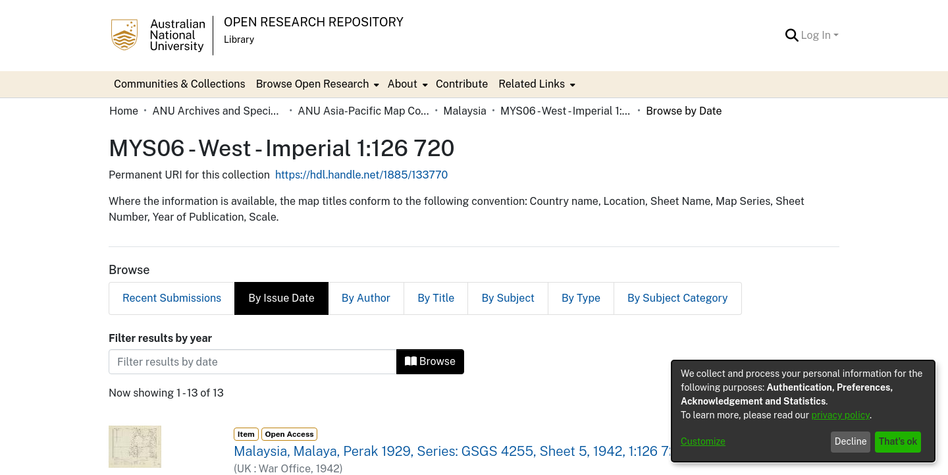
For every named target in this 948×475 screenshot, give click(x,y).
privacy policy (841, 415)
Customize (703, 441)
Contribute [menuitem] (462, 84)
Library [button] (239, 39)
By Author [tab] (366, 298)
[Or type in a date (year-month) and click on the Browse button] (253, 361)
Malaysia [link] (465, 111)
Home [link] (123, 111)
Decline (851, 441)
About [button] (402, 84)
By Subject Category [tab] (677, 298)
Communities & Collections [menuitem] (180, 84)
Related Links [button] (531, 84)
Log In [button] (817, 35)
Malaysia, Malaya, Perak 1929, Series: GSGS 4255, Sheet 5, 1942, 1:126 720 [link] (459, 451)
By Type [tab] (581, 298)
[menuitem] (316, 84)
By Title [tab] (435, 298)
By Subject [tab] (508, 298)
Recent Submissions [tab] (171, 298)
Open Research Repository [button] (314, 22)
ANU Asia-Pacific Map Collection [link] (363, 111)
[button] (792, 35)
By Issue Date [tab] (281, 298)
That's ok (898, 441)
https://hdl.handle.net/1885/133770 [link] (361, 175)
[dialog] (803, 411)
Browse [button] (430, 361)
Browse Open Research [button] (312, 84)
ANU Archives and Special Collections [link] (218, 111)
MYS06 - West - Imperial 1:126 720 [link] (566, 111)
